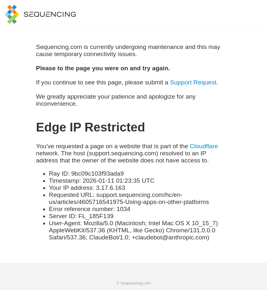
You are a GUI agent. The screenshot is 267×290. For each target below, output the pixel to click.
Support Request (193, 82)
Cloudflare (204, 146)
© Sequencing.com (133, 283)
